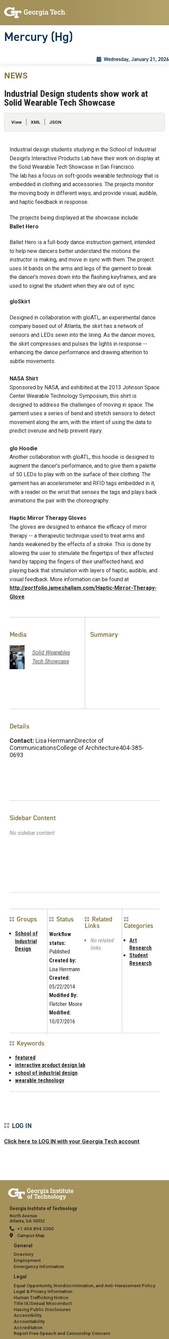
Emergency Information (39, 1266)
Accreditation (28, 1327)
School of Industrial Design (26, 941)
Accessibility (28, 1315)
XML (35, 122)
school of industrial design (46, 1073)
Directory (23, 1254)
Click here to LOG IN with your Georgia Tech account (71, 1141)
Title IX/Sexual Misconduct (43, 1303)
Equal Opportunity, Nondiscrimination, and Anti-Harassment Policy (84, 1285)
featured (25, 1057)
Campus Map (31, 1235)
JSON (55, 122)
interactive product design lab (50, 1065)
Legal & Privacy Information (43, 1291)
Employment (27, 1260)
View (16, 122)
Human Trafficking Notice (41, 1297)
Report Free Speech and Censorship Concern (62, 1333)
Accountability (29, 1321)
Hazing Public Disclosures (42, 1309)
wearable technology (39, 1080)
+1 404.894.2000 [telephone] (35, 1228)
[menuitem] (84, 1256)
